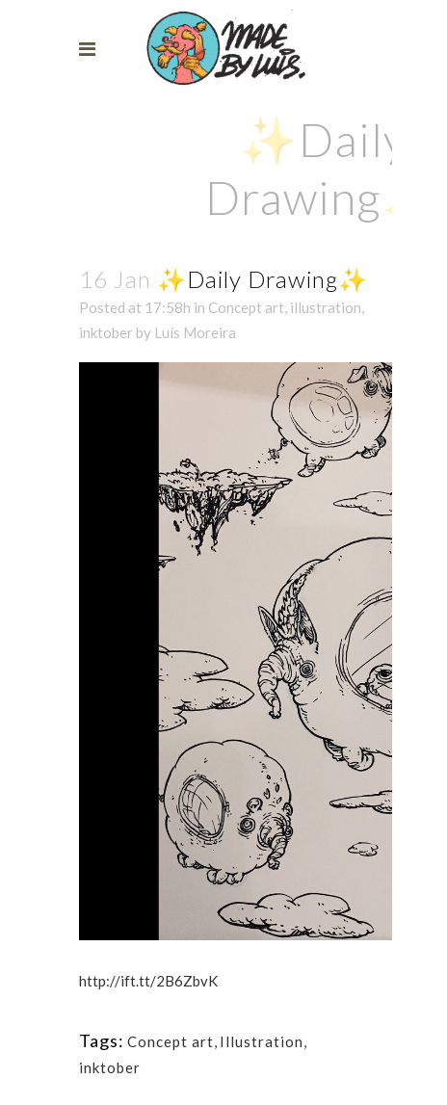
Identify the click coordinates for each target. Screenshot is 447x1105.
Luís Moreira (195, 332)
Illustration (261, 1041)
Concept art (246, 307)
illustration (325, 307)
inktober (106, 332)
